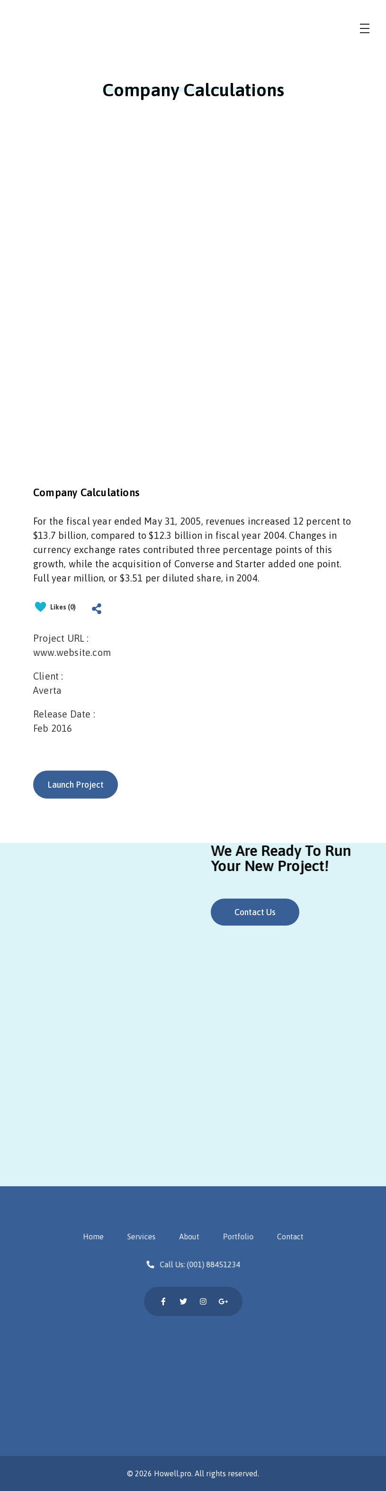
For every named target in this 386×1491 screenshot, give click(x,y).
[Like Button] (40, 607)
